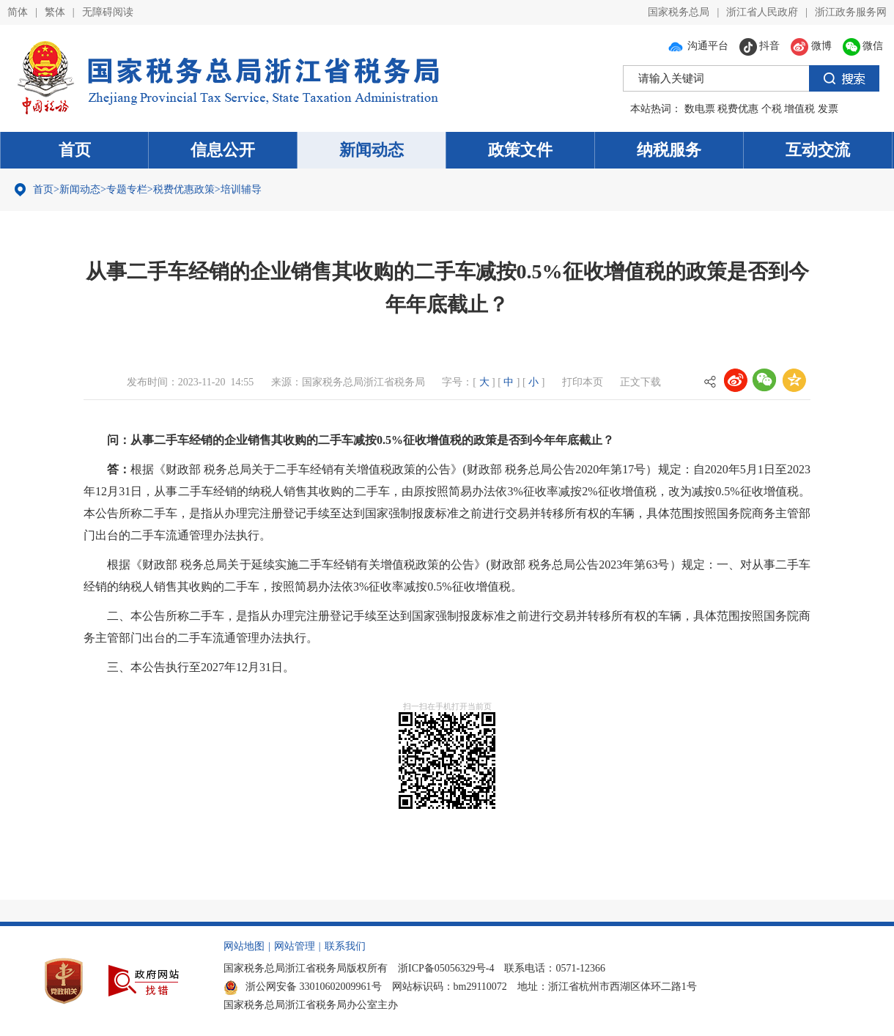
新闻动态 (371, 150)
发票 (828, 108)
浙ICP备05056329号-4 (446, 968)
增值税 (799, 108)
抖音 (759, 45)
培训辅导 (241, 189)
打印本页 (582, 382)
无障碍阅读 (107, 12)
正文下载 (640, 382)
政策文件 (520, 150)
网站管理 (294, 946)
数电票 (699, 108)
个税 (771, 108)
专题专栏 (126, 189)
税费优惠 (737, 108)
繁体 (55, 12)
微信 (863, 45)
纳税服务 (669, 150)
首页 (75, 150)
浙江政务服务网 (851, 12)
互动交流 (818, 150)
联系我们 (345, 946)
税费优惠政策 (184, 189)
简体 (17, 12)
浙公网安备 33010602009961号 (303, 986)
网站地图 (244, 946)
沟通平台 (697, 45)
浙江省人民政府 (762, 12)
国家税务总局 (678, 12)
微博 (811, 45)
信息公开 (223, 150)
